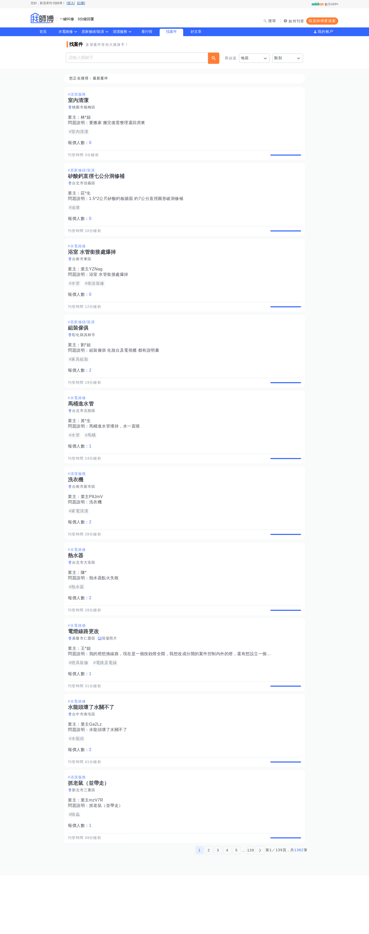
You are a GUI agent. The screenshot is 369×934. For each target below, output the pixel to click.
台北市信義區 (85, 189)
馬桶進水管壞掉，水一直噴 (116, 450)
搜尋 (272, 21)
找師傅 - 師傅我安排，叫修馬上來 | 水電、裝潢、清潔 (42, 18)
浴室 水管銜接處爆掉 (110, 286)
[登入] (71, 3)
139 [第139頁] (250, 909)
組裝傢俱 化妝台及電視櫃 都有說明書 (126, 368)
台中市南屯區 (85, 761)
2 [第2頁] (209, 909)
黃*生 (87, 444)
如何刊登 (296, 21)
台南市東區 (83, 271)
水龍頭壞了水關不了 (110, 777)
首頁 (43, 31)
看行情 (146, 31)
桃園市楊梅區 (85, 107)
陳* (85, 608)
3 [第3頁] (218, 909)
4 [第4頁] (227, 909)
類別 (278, 58)
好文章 (196, 31)
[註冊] (81, 3)
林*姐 (87, 117)
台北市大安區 (85, 598)
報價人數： (81, 143)
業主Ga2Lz (93, 771)
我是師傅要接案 (322, 21)
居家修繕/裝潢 (92, 31)
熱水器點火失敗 (105, 613)
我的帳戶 (325, 31)
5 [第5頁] (236, 909)
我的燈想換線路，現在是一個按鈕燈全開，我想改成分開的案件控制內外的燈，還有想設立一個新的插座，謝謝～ (196, 695)
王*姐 (87, 690)
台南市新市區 (85, 516)
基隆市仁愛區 (85, 680)
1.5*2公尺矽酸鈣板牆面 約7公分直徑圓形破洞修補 (138, 204)
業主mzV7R (93, 853)
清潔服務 (120, 31)
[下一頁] (260, 909)
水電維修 (65, 31)
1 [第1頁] (199, 909)
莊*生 (87, 199)
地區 (245, 58)
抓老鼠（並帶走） (108, 859)
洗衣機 (97, 532)
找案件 (171, 31)
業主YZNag (93, 281)
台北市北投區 (85, 434)
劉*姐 (87, 363)
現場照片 (111, 680)
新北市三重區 (85, 843)
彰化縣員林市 (85, 353)
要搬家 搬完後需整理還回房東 (119, 123)
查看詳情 (284, 158)
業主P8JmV (93, 526)
